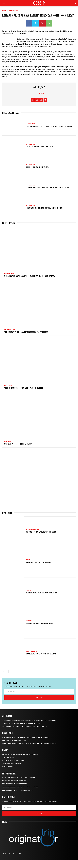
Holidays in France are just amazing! (38, 562)
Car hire (7, 441)
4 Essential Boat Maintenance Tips (14, 740)
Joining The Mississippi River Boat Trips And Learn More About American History (29, 743)
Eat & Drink (8, 385)
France (28, 590)
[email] (39, 691)
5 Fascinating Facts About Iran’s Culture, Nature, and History (49, 126)
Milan (41, 93)
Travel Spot (30, 560)
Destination (13, 10)
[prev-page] (3, 671)
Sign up (39, 697)
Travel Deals (9, 330)
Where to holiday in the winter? (37, 167)
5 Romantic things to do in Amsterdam (39, 623)
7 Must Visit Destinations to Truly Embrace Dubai (44, 208)
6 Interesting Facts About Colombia (39, 147)
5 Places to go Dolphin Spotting (13, 760)
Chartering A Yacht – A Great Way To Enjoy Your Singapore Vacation (25, 737)
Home (4, 10)
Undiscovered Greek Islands (12, 763)
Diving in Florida (8, 757)
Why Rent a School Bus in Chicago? (18, 444)
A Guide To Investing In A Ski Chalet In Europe (41, 593)
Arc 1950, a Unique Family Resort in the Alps (41, 532)
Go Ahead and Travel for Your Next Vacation (41, 654)
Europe (29, 620)
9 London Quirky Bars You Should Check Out (17, 790)
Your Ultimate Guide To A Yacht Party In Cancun (23, 388)
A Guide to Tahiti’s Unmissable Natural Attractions (20, 754)
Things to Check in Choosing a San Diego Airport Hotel (21, 723)
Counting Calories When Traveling (14, 781)
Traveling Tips (31, 651)
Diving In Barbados (8, 767)
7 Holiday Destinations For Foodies (14, 784)
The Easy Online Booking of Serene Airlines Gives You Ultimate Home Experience (29, 720)
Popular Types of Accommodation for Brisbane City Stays (47, 187)
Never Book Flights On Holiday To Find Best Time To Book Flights (24, 726)
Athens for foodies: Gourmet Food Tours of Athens (20, 787)
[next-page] (7, 671)
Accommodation (32, 529)
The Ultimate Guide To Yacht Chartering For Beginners (26, 332)
